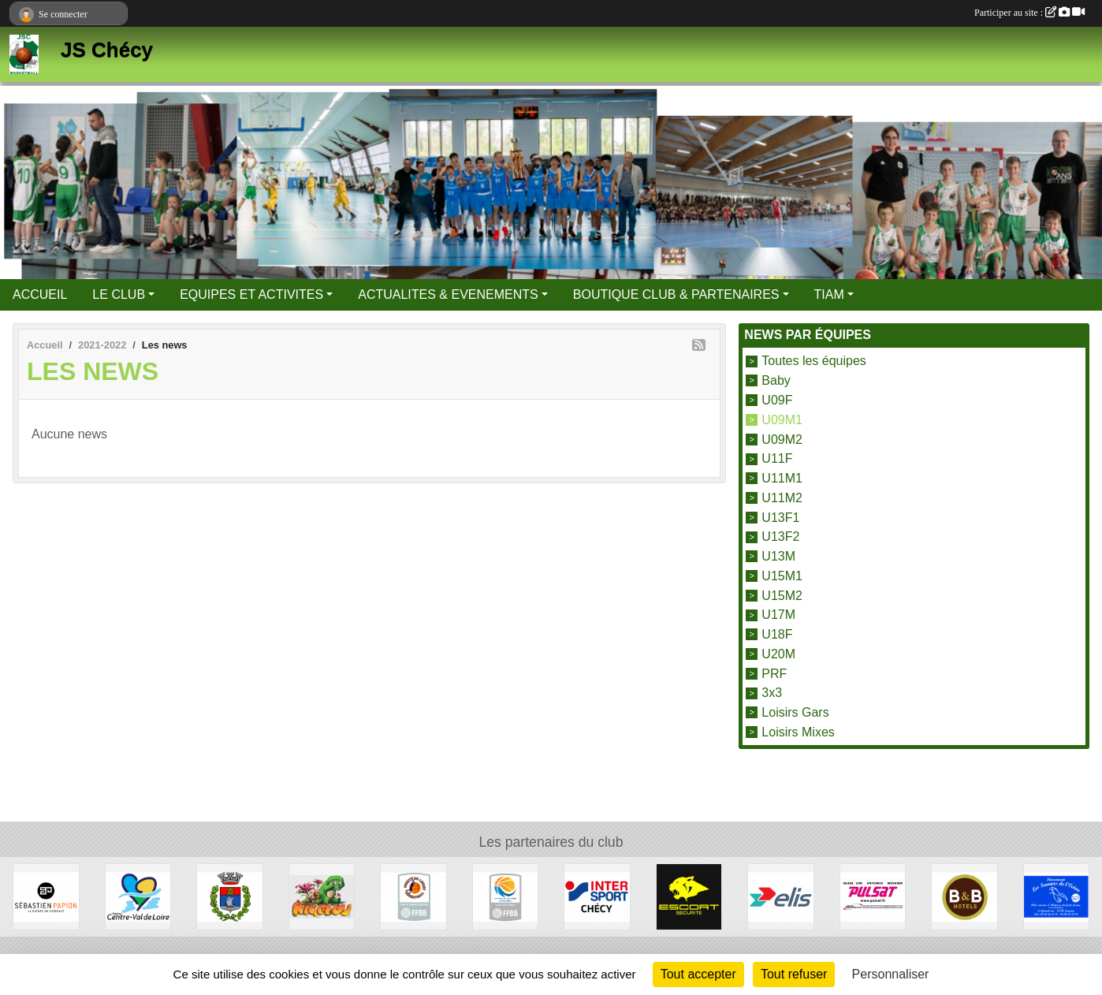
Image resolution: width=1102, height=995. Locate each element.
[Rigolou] (322, 896)
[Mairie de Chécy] (229, 896)
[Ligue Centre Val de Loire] (505, 896)
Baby (775, 380)
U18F (776, 634)
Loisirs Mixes (797, 732)
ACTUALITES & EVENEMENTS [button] (448, 294)
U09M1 (781, 420)
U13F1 (780, 517)
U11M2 (781, 498)
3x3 (771, 692)
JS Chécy (107, 49)
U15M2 (781, 595)
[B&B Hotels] (964, 896)
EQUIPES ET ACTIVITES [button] (251, 294)
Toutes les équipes (813, 360)
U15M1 (781, 576)
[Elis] (780, 896)
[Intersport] (597, 896)
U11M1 (781, 478)
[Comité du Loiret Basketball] (413, 896)
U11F (776, 458)
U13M (778, 556)
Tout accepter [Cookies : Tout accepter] (698, 974)
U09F (776, 400)
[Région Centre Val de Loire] (138, 896)
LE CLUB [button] (118, 294)
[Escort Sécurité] (689, 896)
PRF (774, 673)
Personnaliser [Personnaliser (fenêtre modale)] (890, 974)
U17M (778, 614)
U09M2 (781, 438)
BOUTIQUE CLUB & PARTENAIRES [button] (676, 294)
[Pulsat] (873, 896)
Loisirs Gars (794, 712)
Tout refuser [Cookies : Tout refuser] (794, 974)
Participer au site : (1029, 12)
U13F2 (780, 536)
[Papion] (46, 896)
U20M (778, 654)
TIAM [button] (829, 294)
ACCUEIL (40, 294)
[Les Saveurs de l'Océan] (1056, 896)
